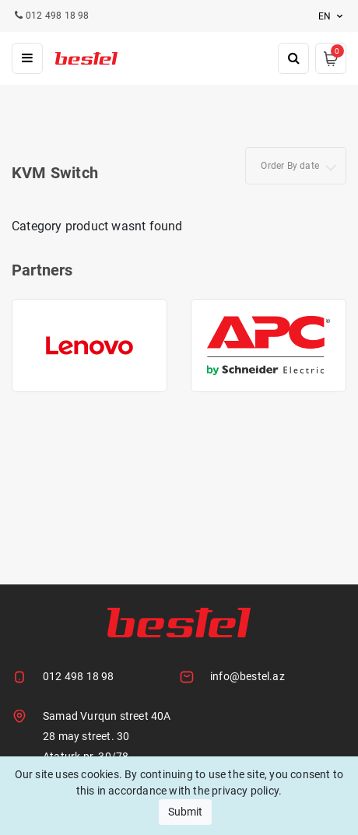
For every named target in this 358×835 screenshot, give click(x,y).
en (332, 16)
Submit (185, 811)
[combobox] (295, 165)
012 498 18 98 (78, 676)
